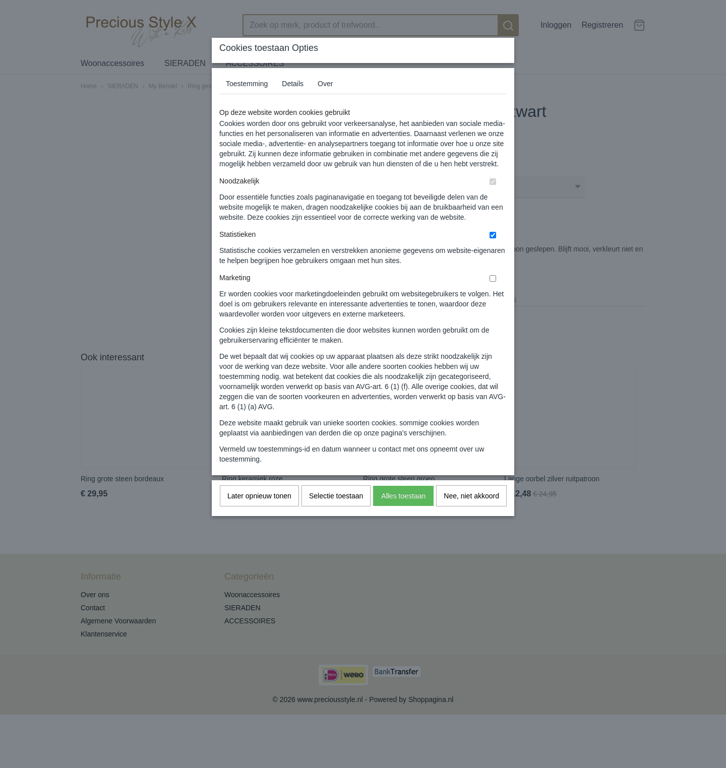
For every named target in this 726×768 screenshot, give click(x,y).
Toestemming (247, 84)
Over (325, 84)
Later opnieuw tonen (259, 496)
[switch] (493, 181)
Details (293, 84)
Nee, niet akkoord (471, 496)
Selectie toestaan (336, 496)
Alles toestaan (403, 496)
